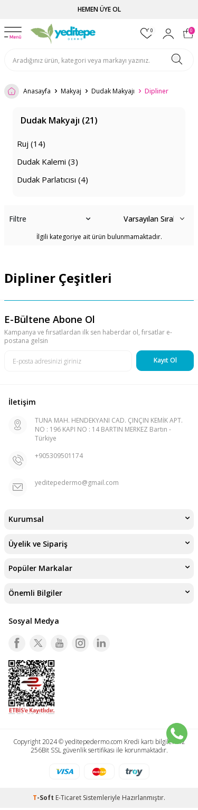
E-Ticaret (68, 797)
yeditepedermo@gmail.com (77, 482)
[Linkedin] (101, 643)
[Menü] (13, 33)
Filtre (49, 219)
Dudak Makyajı (113, 91)
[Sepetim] (188, 33)
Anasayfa (27, 91)
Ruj (31, 143)
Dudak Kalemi (47, 161)
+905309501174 (59, 455)
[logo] (63, 33)
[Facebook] (16, 643)
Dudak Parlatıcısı (52, 179)
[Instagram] (80, 643)
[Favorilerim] (147, 33)
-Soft (44, 797)
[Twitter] (38, 643)
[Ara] (177, 60)
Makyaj (71, 91)
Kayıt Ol (165, 360)
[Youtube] (59, 643)
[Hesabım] (168, 34)
